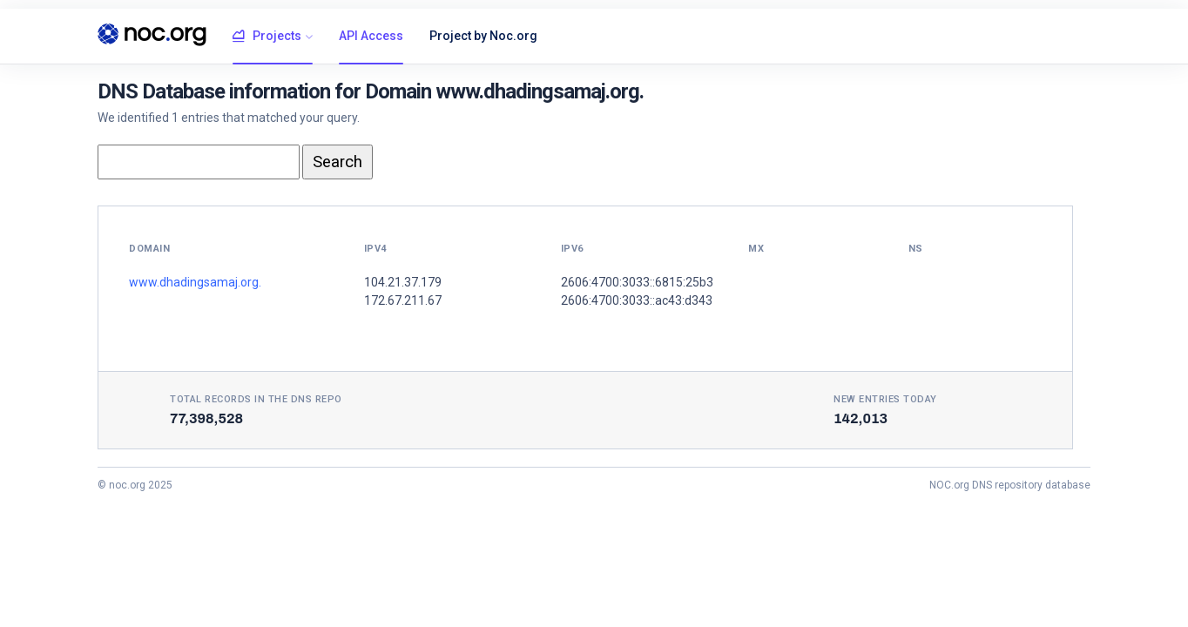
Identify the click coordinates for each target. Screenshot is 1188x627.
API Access (371, 36)
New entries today (885, 399)
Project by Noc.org (483, 36)
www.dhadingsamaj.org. (195, 282)
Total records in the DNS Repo (256, 399)
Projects (267, 36)
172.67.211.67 (403, 300)
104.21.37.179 (403, 282)
